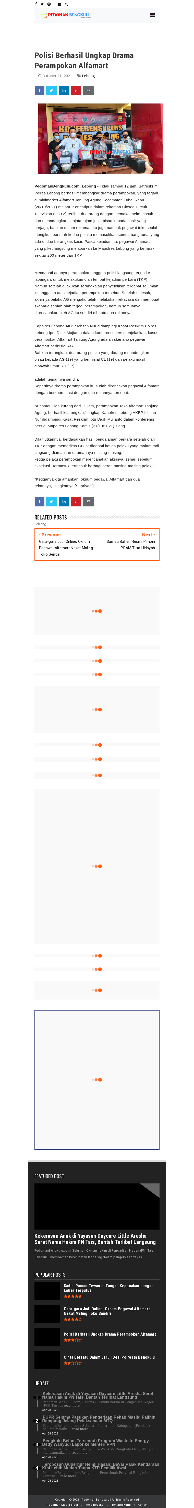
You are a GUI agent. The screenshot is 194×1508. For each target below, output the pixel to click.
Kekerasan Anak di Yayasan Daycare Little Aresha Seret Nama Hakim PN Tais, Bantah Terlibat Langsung (95, 1239)
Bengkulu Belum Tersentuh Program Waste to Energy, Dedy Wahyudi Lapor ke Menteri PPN (96, 1443)
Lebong (88, 75)
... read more (70, 1405)
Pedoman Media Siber (62, 1504)
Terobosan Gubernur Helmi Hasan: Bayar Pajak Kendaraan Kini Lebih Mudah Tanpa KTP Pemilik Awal (100, 1466)
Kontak (142, 1504)
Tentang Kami (121, 1504)
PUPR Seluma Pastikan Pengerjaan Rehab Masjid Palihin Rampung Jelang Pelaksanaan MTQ (98, 1419)
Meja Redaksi (95, 1504)
